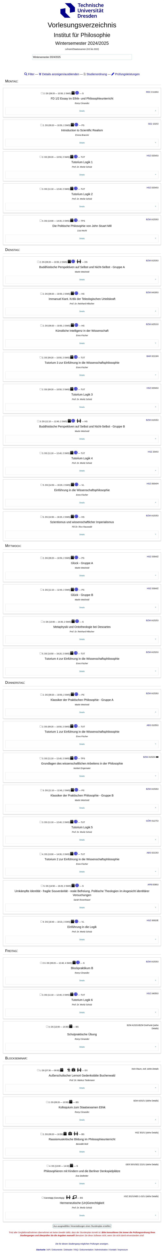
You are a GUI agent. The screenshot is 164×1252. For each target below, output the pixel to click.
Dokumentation (86, 1250)
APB (150, 884)
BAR (149, 356)
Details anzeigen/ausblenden (59, 74)
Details (82, 111)
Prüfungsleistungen (125, 74)
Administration (101, 1250)
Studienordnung (95, 74)
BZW (148, 219)
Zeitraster (68, 1250)
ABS (149, 725)
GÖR (148, 821)
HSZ (149, 155)
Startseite (40, 1250)
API (48, 1250)
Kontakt (112, 1250)
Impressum (123, 1250)
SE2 (150, 124)
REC (148, 92)
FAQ (76, 1250)
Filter (29, 74)
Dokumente (57, 1250)
